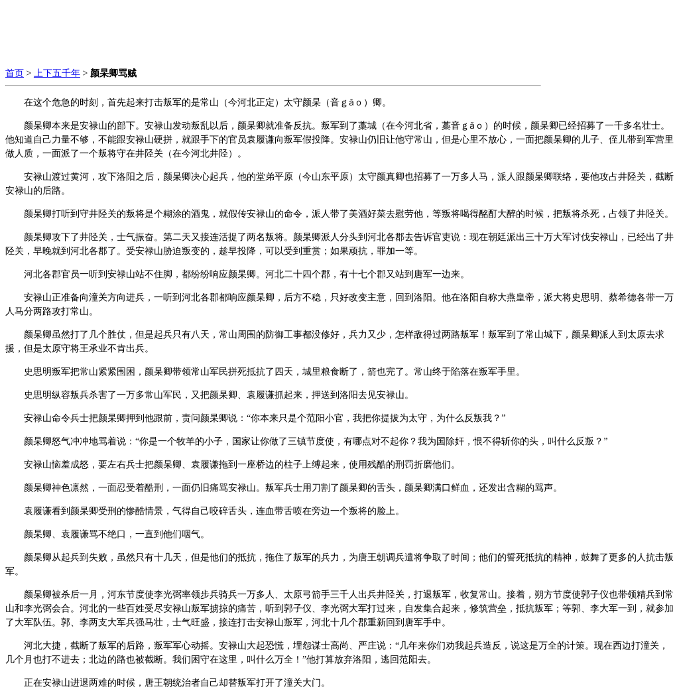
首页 (14, 73)
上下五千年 (57, 73)
